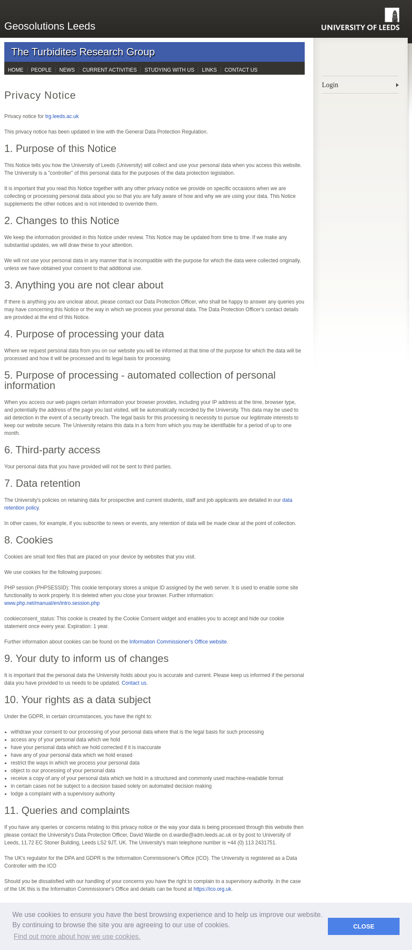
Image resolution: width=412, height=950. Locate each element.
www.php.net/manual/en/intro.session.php (52, 603)
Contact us (134, 683)
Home (15, 70)
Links (209, 70)
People (41, 70)
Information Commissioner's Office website (178, 642)
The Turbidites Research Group (83, 52)
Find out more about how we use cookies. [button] (77, 936)
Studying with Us (169, 70)
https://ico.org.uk (212, 889)
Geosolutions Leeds (49, 26)
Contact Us (241, 70)
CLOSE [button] (364, 926)
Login (330, 84)
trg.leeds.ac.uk (62, 116)
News (67, 70)
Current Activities (109, 70)
